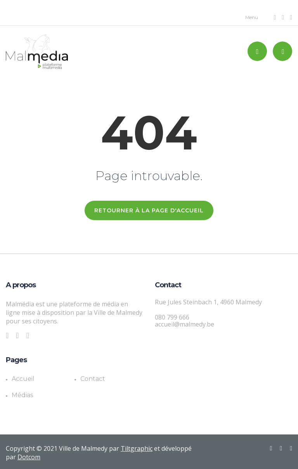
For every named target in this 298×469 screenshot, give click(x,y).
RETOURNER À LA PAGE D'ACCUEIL (149, 210)
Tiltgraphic (136, 448)
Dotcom (28, 457)
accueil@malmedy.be (184, 324)
